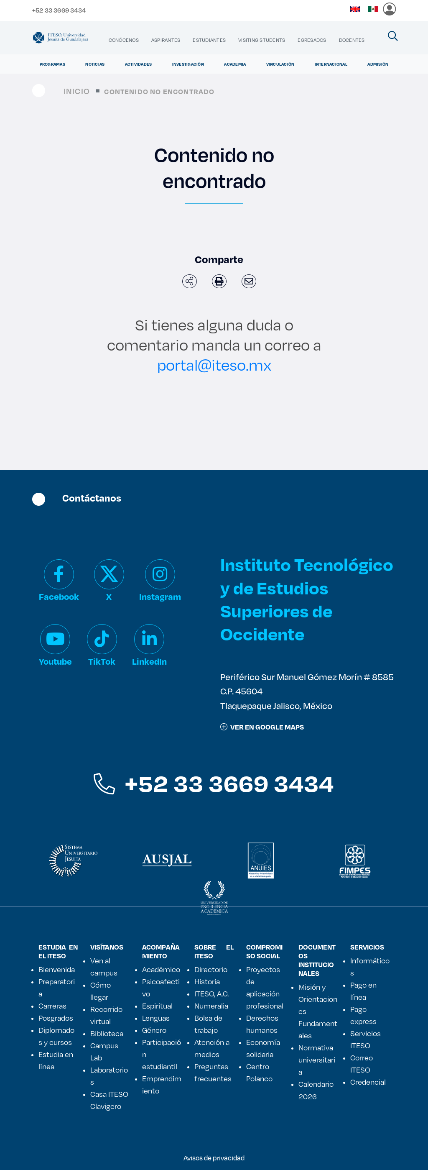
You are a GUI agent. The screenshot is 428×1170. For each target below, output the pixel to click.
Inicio (77, 91)
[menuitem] (123, 40)
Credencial (368, 1081)
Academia (235, 64)
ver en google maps (262, 727)
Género (154, 1029)
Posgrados (55, 1017)
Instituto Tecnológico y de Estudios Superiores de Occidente (306, 598)
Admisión (377, 64)
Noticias (94, 64)
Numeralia (211, 1005)
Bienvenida (56, 969)
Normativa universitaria (316, 1059)
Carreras (52, 1005)
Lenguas (156, 1017)
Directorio (210, 969)
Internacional (331, 64)
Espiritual (157, 1005)
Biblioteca (106, 1033)
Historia (207, 981)
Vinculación (280, 64)
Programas (52, 64)
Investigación (188, 64)
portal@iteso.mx (214, 364)
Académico (161, 969)
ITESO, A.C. (211, 993)
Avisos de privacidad (214, 1157)
